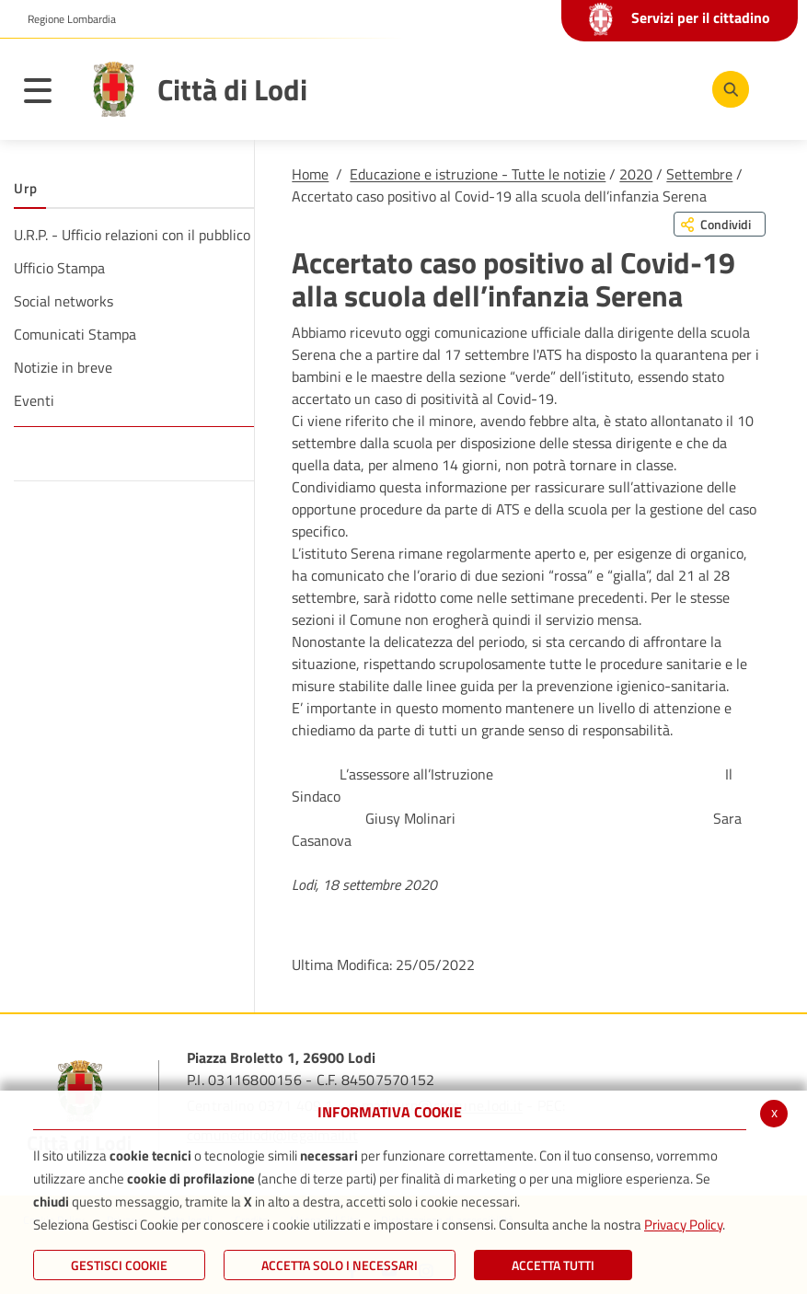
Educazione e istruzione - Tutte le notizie (477, 174)
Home (310, 174)
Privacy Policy (683, 1224)
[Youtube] (612, 88)
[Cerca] (727, 89)
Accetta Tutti (553, 1265)
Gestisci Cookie (119, 1265)
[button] (65, 19)
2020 (635, 174)
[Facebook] (557, 88)
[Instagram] (668, 88)
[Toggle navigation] (47, 94)
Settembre (699, 174)
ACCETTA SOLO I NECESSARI (339, 1265)
